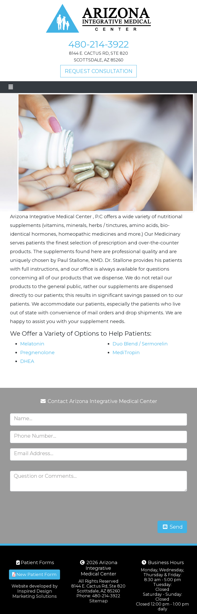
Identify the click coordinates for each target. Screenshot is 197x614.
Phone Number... (35, 436)
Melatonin (32, 344)
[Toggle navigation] (10, 87)
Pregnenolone (37, 352)
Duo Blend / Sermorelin (140, 344)
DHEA (27, 361)
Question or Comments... (45, 476)
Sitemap (98, 600)
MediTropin (126, 352)
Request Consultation (98, 71)
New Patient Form (34, 574)
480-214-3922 (98, 44)
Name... (23, 418)
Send (172, 527)
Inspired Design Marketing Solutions (34, 594)
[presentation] (148, 507)
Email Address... (33, 453)
